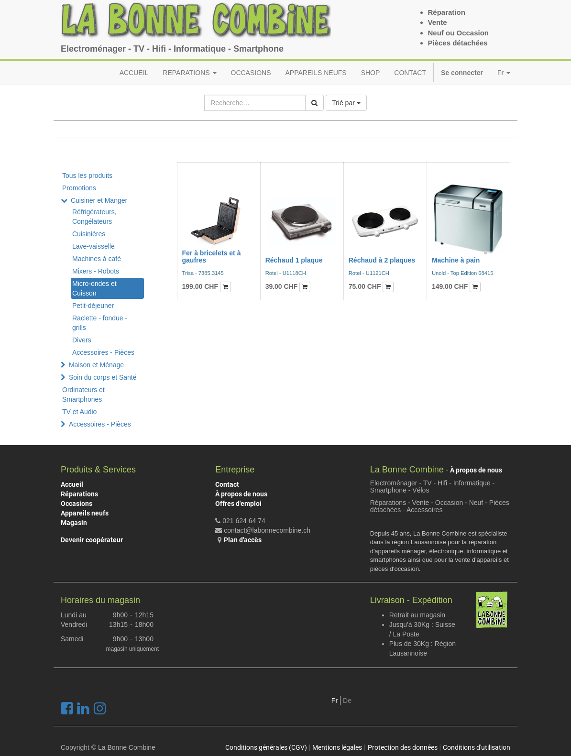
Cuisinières (88, 234)
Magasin (74, 522)
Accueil (72, 484)
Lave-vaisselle (93, 246)
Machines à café (96, 259)
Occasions (76, 503)
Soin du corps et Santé (103, 377)
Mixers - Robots (95, 271)
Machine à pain (456, 260)
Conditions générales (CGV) (266, 747)
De (347, 700)
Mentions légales (337, 747)
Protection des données (403, 747)
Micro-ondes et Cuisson (94, 288)
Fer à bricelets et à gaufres (211, 256)
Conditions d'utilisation (476, 747)
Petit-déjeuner (93, 305)
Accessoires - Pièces (103, 352)
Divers (81, 340)
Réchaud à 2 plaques (382, 260)
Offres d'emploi (238, 503)
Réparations (79, 494)
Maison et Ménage (96, 365)
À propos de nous (241, 494)
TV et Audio (79, 412)
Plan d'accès (243, 540)
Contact (227, 484)
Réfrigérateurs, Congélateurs (94, 216)
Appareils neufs (85, 513)
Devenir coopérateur (92, 540)
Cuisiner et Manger (99, 200)
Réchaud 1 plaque (294, 260)
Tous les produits (87, 175)
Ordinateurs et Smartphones (83, 394)
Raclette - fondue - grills (99, 322)
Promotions (79, 188)
